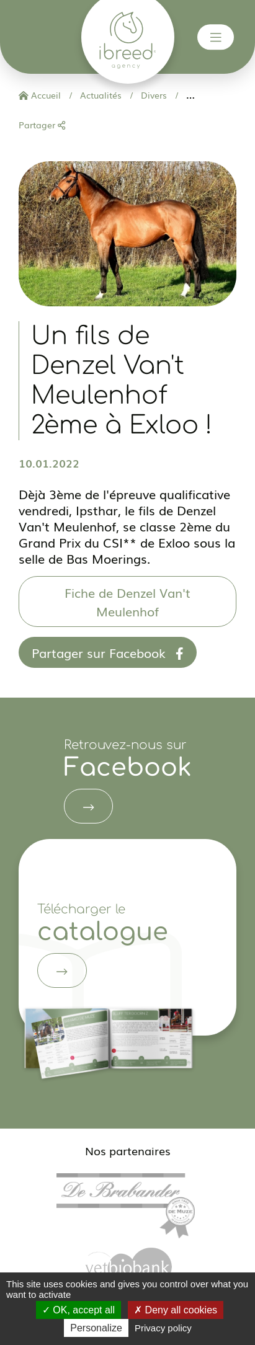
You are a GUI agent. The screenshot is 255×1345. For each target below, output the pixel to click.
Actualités (100, 95)
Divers (152, 95)
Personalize (96, 1328)
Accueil (40, 95)
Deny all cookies (175, 1310)
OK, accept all (78, 1310)
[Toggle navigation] (216, 37)
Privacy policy (163, 1328)
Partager (42, 124)
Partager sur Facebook (108, 652)
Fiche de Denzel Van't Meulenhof (127, 601)
